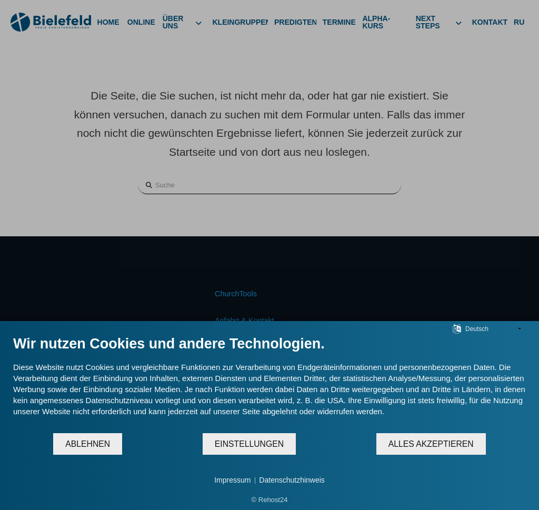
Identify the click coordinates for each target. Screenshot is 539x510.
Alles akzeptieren (431, 443)
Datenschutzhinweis (292, 480)
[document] (269, 384)
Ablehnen (87, 443)
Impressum (232, 480)
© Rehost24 (270, 500)
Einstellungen (249, 443)
